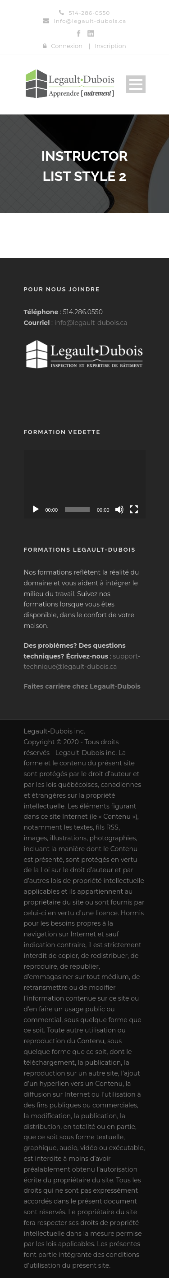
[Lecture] (35, 509)
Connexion (66, 45)
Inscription (110, 45)
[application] (85, 484)
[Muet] (119, 509)
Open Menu (136, 84)
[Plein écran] (133, 509)
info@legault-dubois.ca (91, 323)
